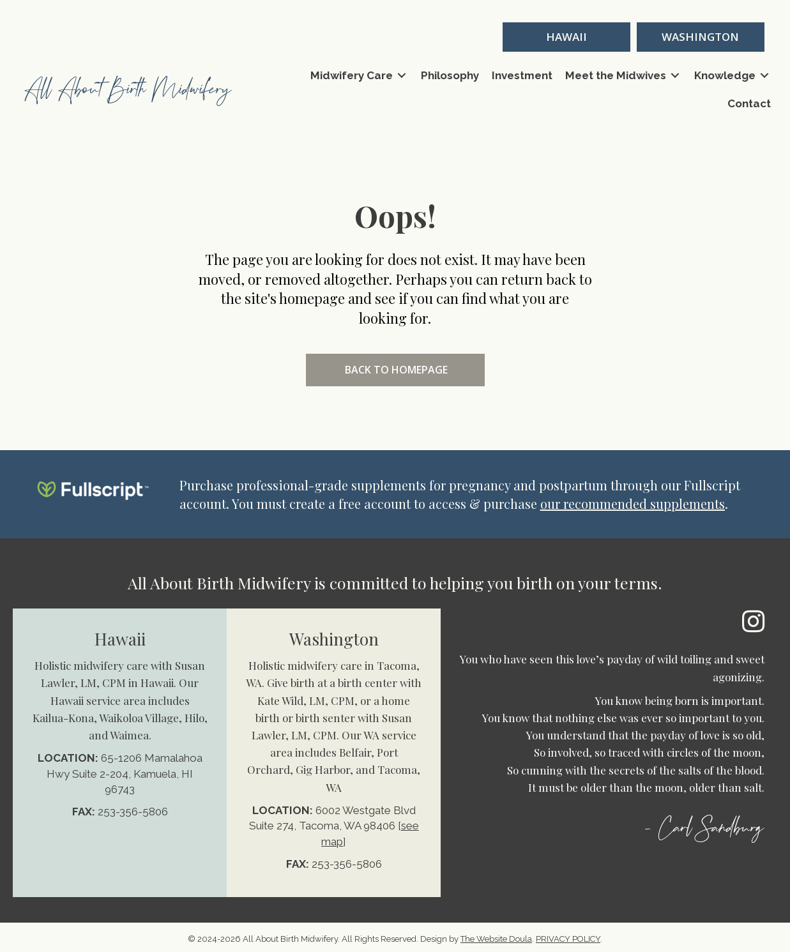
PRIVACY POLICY (568, 939)
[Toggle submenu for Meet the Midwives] (675, 75)
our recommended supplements (632, 503)
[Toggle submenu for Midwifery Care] (401, 75)
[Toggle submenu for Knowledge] (764, 75)
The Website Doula (496, 939)
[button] (566, 37)
